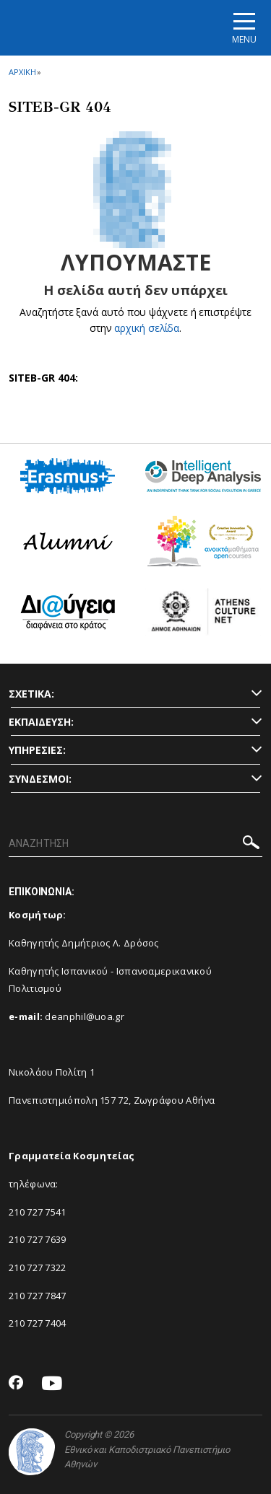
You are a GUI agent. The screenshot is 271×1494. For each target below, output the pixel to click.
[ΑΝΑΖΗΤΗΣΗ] (135, 844)
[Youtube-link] (52, 1384)
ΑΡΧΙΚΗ (22, 71)
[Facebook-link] (16, 1384)
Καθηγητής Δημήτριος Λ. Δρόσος (84, 942)
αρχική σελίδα (147, 328)
